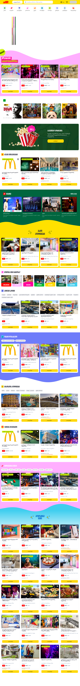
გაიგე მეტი (10, 100)
